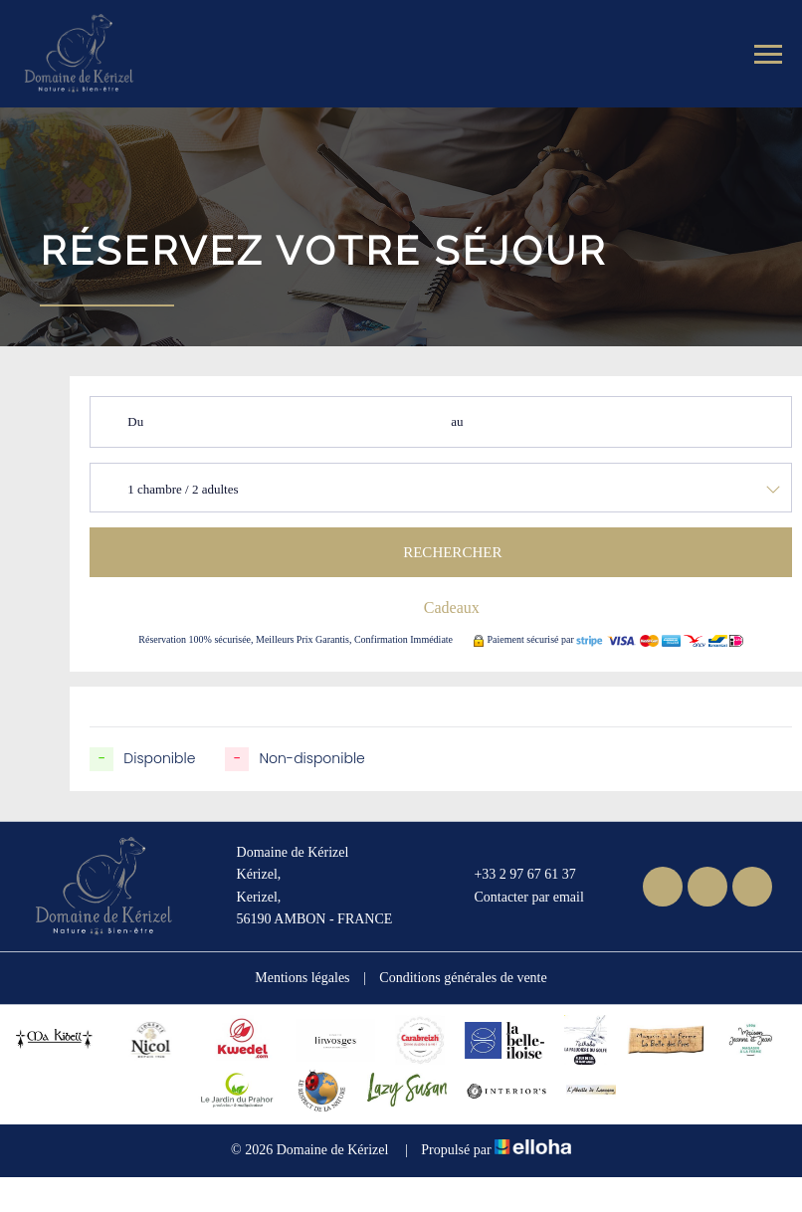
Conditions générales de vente (462, 977)
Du (135, 421)
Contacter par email (517, 898)
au (457, 421)
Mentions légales (302, 977)
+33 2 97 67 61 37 (513, 876)
